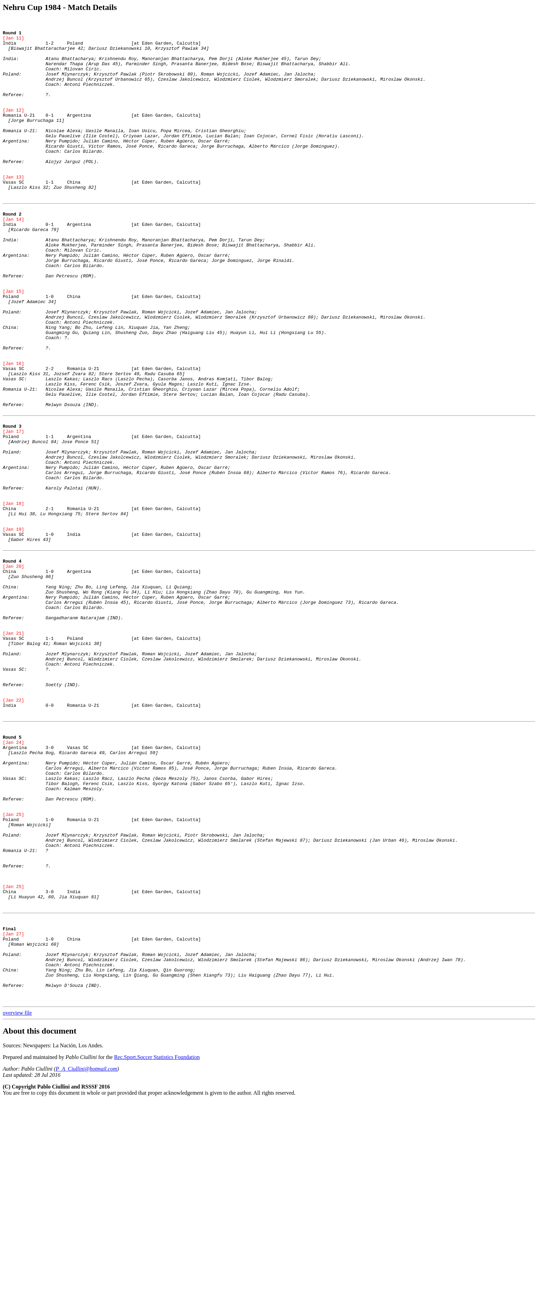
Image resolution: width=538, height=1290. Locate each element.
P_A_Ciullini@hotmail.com (86, 1257)
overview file (17, 1201)
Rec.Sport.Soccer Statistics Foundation (157, 1245)
